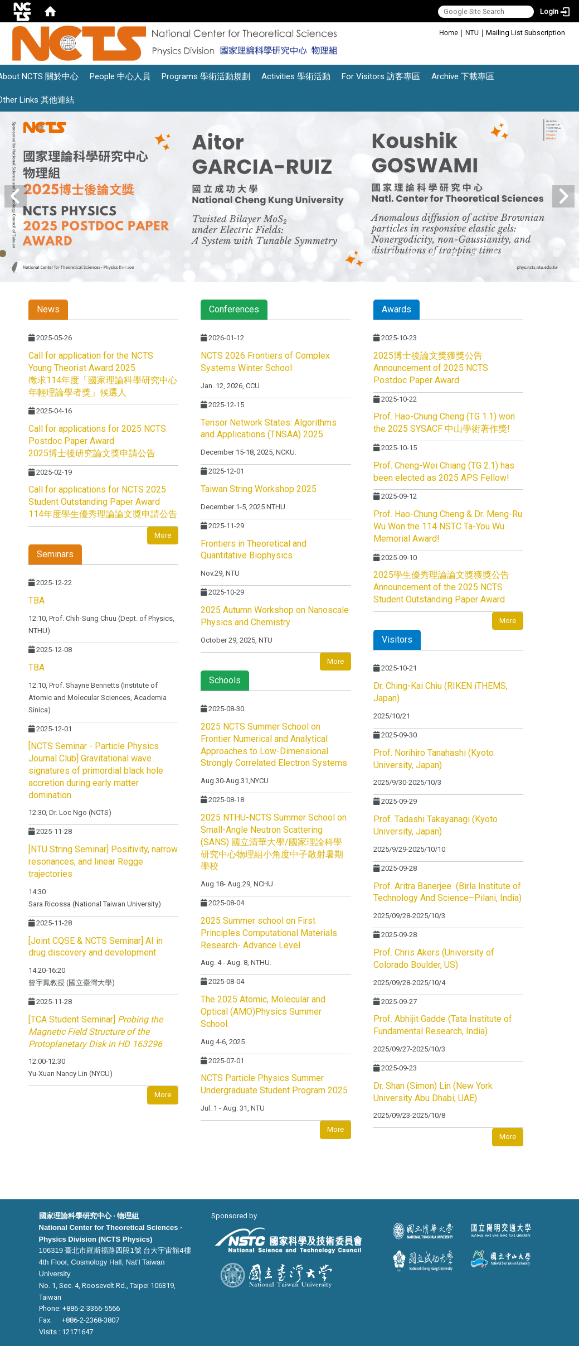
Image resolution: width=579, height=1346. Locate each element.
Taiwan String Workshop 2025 (259, 489)
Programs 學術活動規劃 (206, 76)
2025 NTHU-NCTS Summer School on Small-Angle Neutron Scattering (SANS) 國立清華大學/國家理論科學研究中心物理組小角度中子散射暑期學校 (274, 841)
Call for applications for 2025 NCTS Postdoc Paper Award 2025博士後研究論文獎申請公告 (97, 441)
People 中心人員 (120, 76)
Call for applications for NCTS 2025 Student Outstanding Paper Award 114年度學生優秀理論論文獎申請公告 (102, 501)
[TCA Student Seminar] (95, 1031)
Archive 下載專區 (462, 76)
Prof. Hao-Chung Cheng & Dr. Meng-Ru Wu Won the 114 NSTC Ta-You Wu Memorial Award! (447, 526)
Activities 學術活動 (295, 76)
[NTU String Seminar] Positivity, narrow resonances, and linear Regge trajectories (103, 861)
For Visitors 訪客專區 (381, 76)
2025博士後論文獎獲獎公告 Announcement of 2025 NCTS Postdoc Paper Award (430, 367)
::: (433, 32)
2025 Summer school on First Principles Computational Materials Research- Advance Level (269, 933)
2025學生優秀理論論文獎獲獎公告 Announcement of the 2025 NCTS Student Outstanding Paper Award (441, 587)
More (162, 535)
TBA (36, 600)
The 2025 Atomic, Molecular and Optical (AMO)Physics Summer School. (263, 1011)
